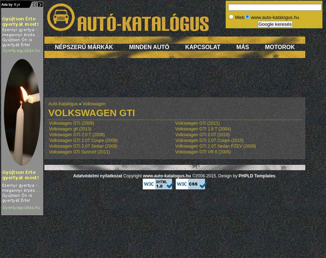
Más (242, 47)
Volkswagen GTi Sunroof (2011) (79, 151)
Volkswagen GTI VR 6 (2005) (203, 151)
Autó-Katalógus (63, 103)
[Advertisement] (174, 81)
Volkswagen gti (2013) (70, 129)
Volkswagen (93, 103)
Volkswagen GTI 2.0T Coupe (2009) (83, 140)
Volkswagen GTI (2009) (71, 123)
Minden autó (149, 47)
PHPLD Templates (257, 175)
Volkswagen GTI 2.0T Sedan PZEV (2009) (215, 146)
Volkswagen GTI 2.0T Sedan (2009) (83, 146)
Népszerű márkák (84, 47)
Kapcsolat (202, 47)
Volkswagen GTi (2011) (197, 123)
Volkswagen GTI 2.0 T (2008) (77, 134)
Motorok (280, 47)
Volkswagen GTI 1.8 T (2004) (203, 129)
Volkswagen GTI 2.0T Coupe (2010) (209, 140)
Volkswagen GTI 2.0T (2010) (202, 134)
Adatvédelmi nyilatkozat (97, 175)
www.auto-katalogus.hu (167, 175)
